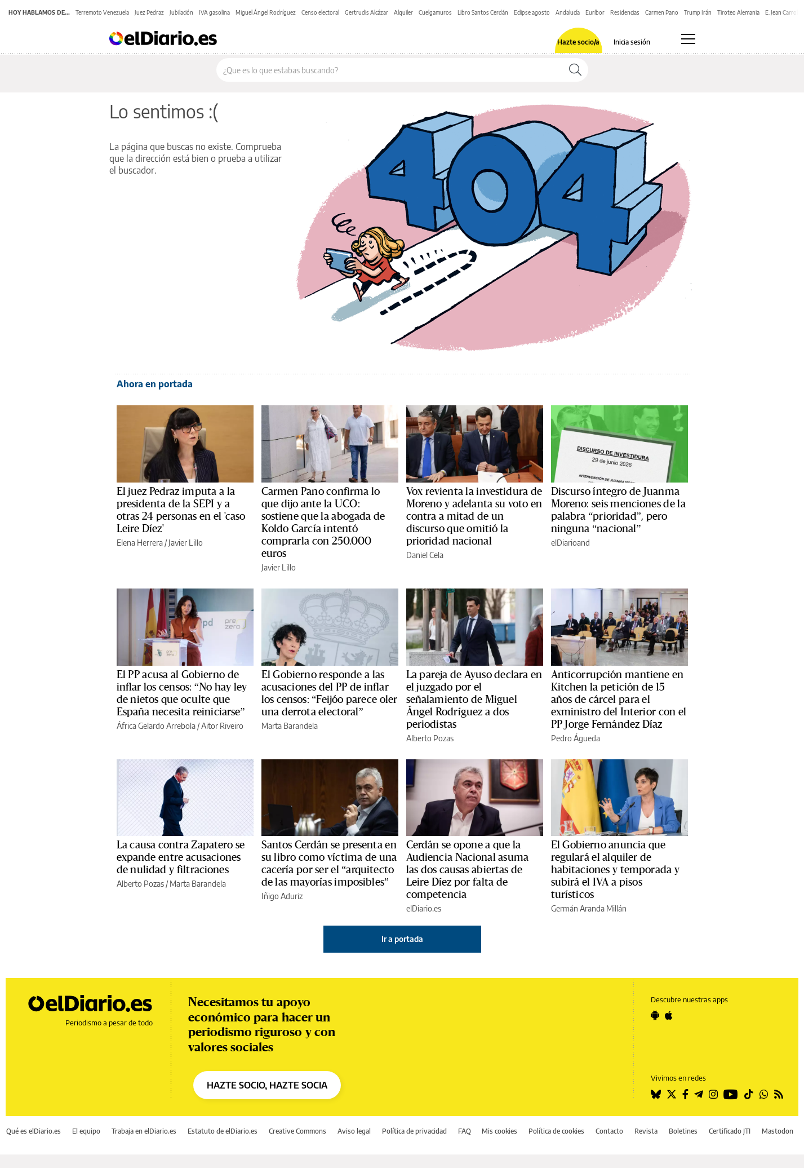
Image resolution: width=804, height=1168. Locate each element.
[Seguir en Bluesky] (656, 1094)
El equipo (86, 1131)
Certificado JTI (729, 1131)
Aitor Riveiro (222, 726)
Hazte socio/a (578, 42)
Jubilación (181, 12)
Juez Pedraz (149, 12)
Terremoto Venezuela (102, 12)
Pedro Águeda (575, 738)
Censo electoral (320, 12)
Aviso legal (354, 1131)
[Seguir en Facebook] (685, 1094)
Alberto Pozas (430, 738)
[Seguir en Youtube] (730, 1094)
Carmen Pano (661, 12)
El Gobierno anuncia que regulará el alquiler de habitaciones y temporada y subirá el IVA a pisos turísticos (615, 869)
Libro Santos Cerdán (482, 12)
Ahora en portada (155, 384)
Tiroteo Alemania (738, 12)
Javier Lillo (185, 542)
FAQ (464, 1131)
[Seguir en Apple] (669, 1015)
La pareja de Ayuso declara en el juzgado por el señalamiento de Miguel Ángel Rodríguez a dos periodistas (474, 699)
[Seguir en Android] (655, 1015)
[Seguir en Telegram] (698, 1094)
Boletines (683, 1131)
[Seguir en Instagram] (713, 1094)
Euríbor (595, 12)
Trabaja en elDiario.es (144, 1131)
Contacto (609, 1131)
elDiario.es (423, 908)
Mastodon (777, 1131)
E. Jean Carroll (782, 12)
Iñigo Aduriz (282, 896)
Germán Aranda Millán (589, 908)
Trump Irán (698, 12)
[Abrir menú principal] (688, 39)
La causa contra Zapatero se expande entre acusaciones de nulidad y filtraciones (181, 857)
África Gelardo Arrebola (156, 726)
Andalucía (568, 12)
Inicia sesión (632, 42)
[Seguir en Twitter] (672, 1094)
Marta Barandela (289, 726)
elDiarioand (570, 542)
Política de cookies (556, 1131)
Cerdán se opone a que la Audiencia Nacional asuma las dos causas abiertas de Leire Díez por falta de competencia (467, 869)
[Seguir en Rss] (778, 1094)
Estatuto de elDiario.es (222, 1131)
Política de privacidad (414, 1131)
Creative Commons (297, 1131)
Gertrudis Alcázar (366, 12)
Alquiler (403, 12)
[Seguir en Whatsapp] (764, 1094)
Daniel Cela (424, 555)
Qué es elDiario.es (33, 1131)
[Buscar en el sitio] (389, 70)
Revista (646, 1131)
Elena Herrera (140, 542)
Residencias (624, 12)
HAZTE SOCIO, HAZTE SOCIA (267, 1085)
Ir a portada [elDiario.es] (402, 939)
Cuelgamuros (435, 12)
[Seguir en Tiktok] (749, 1094)
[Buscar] (575, 70)
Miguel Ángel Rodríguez (266, 12)
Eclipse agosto (532, 12)
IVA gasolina (214, 12)
